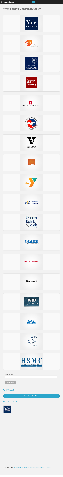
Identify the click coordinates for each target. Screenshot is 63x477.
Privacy (32, 468)
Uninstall (48, 468)
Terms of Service (40, 468)
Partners (26, 468)
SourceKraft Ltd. (18, 468)
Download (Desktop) (31, 396)
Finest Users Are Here (11, 402)
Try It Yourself (8, 390)
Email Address (9, 374)
